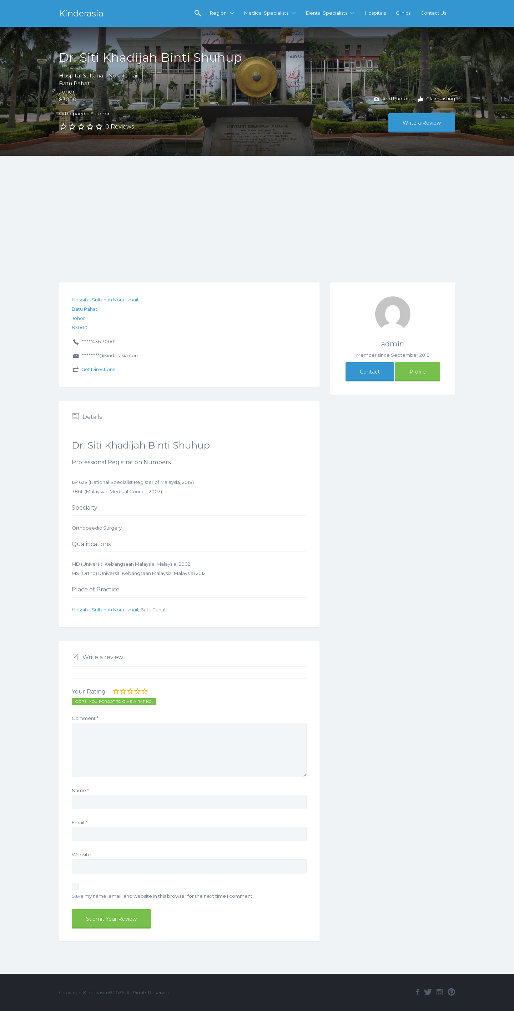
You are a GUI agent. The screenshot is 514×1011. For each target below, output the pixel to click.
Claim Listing (436, 99)
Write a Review (422, 123)
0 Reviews (119, 126)
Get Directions (98, 369)
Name (80, 790)
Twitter (428, 992)
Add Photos (391, 99)
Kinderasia (81, 13)
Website (81, 854)
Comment (85, 718)
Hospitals (375, 13)
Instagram (440, 992)
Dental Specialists (326, 13)
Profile (417, 372)
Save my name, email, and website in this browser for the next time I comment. (162, 896)
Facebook (417, 992)
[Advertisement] (257, 209)
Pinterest (451, 992)
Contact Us (433, 13)
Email (79, 822)
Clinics (403, 13)
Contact (370, 372)
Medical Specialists (266, 13)
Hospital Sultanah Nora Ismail (105, 609)
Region (218, 13)
